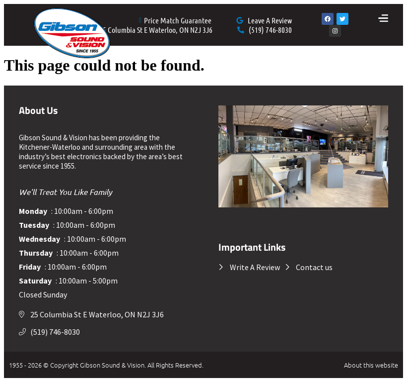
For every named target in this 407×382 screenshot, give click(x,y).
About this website (371, 365)
